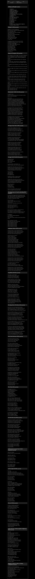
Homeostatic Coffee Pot (14, 11)
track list (16, 27)
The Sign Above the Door (14, 17)
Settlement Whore (13, 15)
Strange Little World (13, 13)
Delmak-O (12, 9)
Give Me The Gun (13, 20)
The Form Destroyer (13, 18)
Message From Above (13, 12)
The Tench (12, 19)
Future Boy (11, 2)
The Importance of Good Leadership (16, 14)
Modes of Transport (13, 10)
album (8, 1)
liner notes (18, 1)
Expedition (12, 16)
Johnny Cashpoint (19, 2)
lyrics (23, 1)
